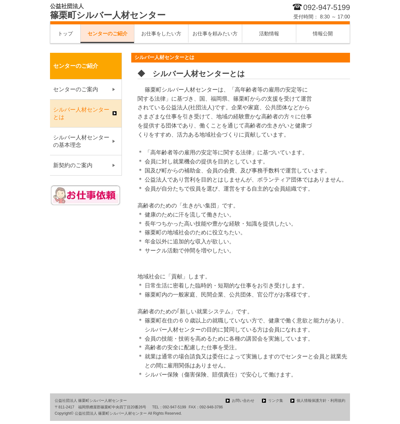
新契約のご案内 (72, 165)
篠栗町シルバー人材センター (108, 11)
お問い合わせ (243, 400)
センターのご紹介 (108, 33)
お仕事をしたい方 (161, 33)
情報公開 (323, 33)
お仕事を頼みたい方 (215, 33)
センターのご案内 (75, 89)
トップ (65, 33)
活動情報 (269, 33)
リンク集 (275, 400)
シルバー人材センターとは (81, 113)
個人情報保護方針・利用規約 (321, 400)
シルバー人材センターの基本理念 (81, 141)
